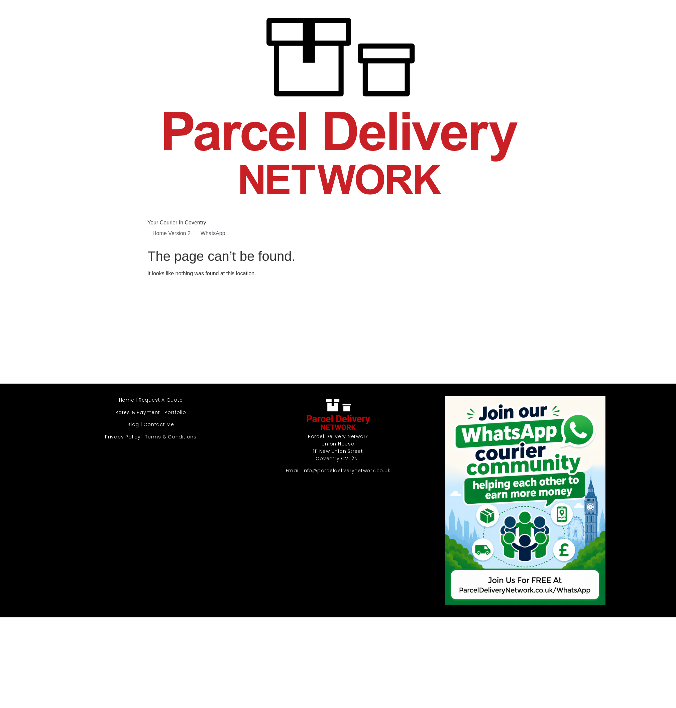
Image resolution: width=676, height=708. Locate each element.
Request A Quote (161, 400)
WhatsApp (213, 233)
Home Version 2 (171, 233)
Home (126, 400)
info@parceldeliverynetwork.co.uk (346, 470)
